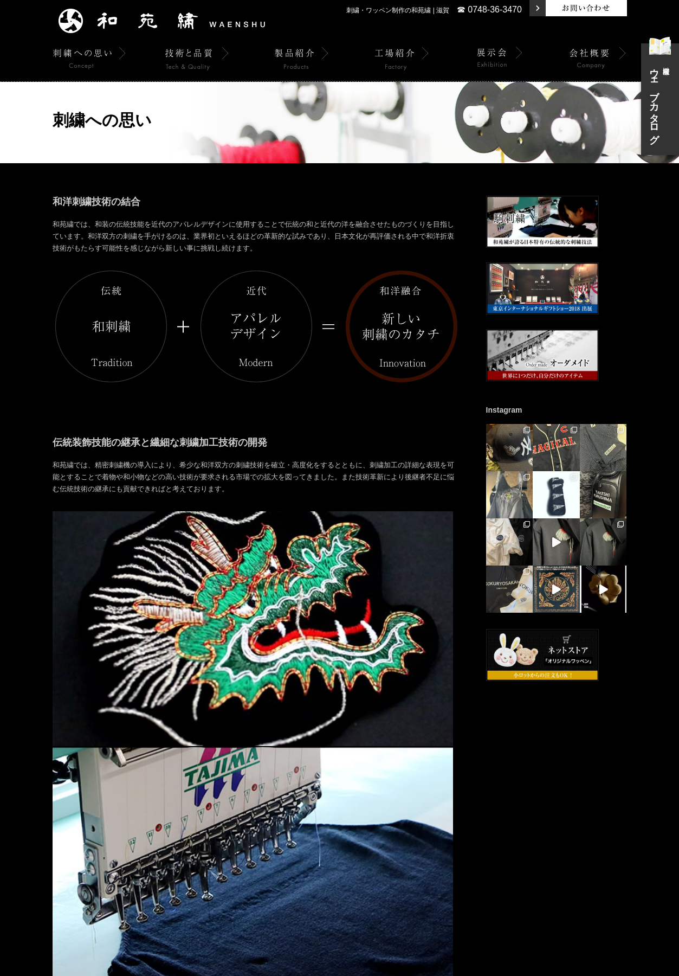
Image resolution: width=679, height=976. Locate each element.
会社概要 (331, 785)
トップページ (44, 785)
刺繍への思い (136, 785)
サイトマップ (635, 785)
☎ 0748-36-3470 (489, 9)
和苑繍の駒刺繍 (432, 785)
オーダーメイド (378, 785)
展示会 (296, 785)
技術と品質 (182, 785)
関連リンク (589, 785)
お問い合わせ (483, 785)
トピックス (90, 785)
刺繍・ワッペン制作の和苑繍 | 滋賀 (397, 10)
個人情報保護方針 (537, 785)
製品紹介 (223, 785)
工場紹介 (261, 785)
